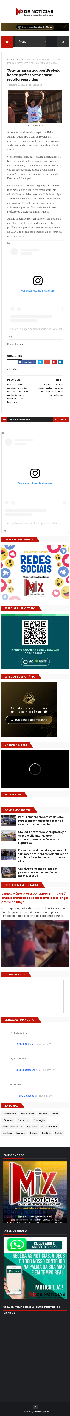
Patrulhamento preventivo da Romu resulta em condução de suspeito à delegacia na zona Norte (41, 820)
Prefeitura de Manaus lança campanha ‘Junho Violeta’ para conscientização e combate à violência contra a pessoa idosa (43, 855)
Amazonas (9, 1113)
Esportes (32, 1126)
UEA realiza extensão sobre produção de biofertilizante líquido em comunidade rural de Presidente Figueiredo (42, 837)
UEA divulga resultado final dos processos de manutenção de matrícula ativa (38, 872)
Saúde (59, 1133)
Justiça (7, 1133)
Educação (39, 1120)
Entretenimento (12, 1126)
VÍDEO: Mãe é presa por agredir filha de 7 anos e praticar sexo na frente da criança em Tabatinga (34, 897)
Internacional (49, 1126)
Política (46, 1133)
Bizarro (43, 1113)
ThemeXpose (41, 1411)
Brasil (55, 1113)
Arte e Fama (28, 1113)
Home (10, 59)
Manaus (21, 1133)
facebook (61, 419)
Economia (23, 1120)
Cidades (20, 59)
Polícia (34, 1133)
